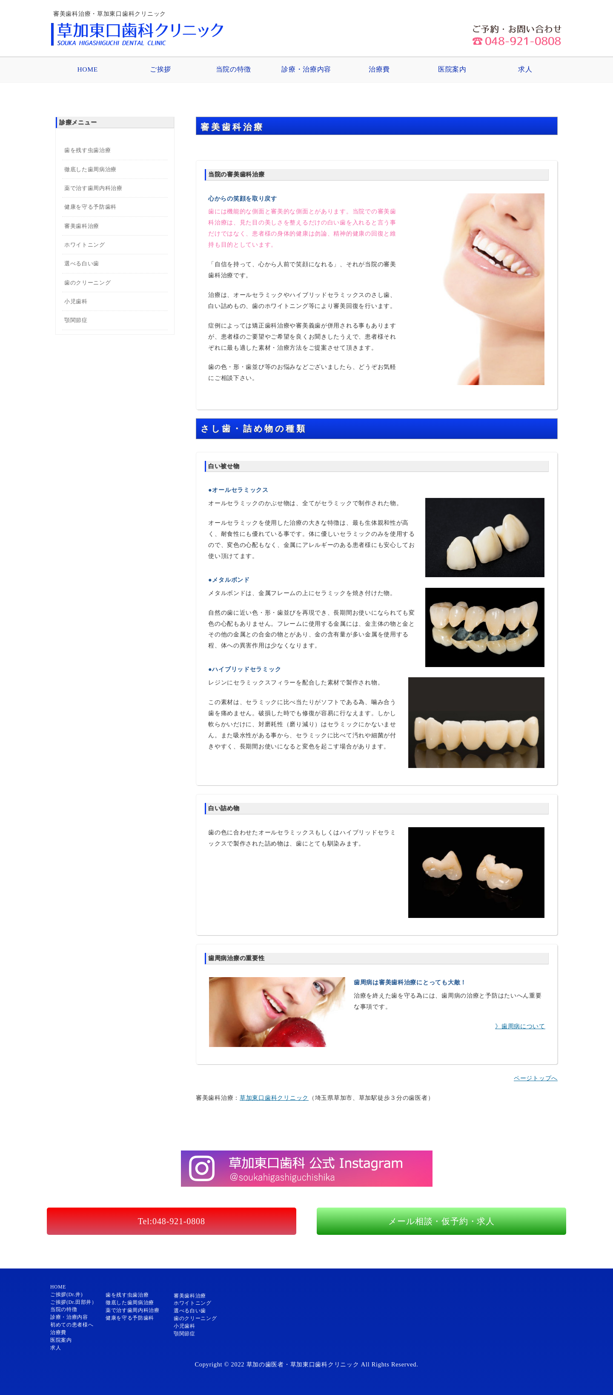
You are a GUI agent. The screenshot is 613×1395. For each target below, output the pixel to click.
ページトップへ (536, 1078)
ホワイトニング (84, 245)
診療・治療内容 (306, 69)
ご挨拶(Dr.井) (66, 1294)
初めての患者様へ (71, 1325)
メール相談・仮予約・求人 (441, 1221)
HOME (87, 69)
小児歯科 (76, 301)
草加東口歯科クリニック (274, 1097)
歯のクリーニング (87, 282)
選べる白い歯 (81, 263)
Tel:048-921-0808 (171, 1221)
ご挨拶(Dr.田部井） (73, 1302)
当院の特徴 (233, 69)
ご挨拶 (160, 69)
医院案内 (452, 69)
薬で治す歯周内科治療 (93, 188)
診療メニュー (78, 122)
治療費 (379, 69)
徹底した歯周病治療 (90, 169)
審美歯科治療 (81, 226)
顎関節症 (76, 320)
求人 (525, 69)
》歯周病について (520, 1026)
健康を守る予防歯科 (90, 207)
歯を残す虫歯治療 (87, 150)
